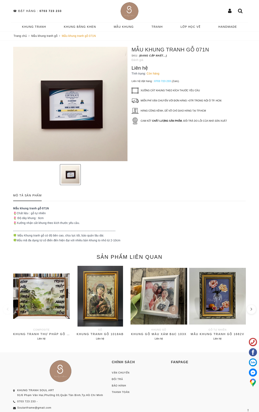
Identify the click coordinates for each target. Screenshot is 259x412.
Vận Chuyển (121, 372)
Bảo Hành (119, 385)
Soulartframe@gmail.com (34, 407)
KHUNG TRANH (34, 26)
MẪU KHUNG (124, 26)
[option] (70, 104)
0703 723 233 (50, 11)
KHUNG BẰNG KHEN (80, 26)
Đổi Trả (117, 379)
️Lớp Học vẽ (190, 26)
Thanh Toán (121, 392)
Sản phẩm (129, 257)
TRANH (157, 26)
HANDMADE (227, 26)
